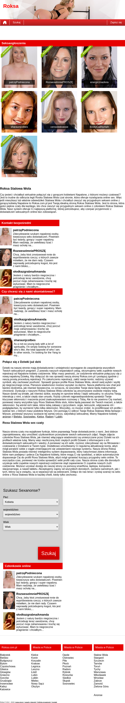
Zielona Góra (101, 686)
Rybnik (66, 672)
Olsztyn (35, 686)
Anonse (98, 695)
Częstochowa (7, 666)
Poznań (67, 666)
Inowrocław (6, 683)
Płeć (5, 497)
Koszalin (36, 660)
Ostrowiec (68, 657)
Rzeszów (68, 675)
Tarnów (98, 663)
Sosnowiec (29, 416)
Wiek (6, 522)
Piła (65, 660)
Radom (49, 416)
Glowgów (5, 672)
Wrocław (98, 678)
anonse (7, 416)
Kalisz (3, 686)
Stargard (98, 657)
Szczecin (99, 660)
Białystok (5, 655)
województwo (10, 509)
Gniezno (5, 675)
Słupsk (66, 680)
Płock (66, 663)
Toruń (97, 666)
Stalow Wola (101, 655)
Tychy (97, 669)
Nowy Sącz (37, 683)
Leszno (35, 669)
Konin (34, 657)
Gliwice (4, 669)
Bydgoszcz (6, 660)
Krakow (35, 663)
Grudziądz (6, 680)
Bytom (3, 663)
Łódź (34, 672)
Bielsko (18, 416)
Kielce (40, 416)
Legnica (35, 666)
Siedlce (67, 678)
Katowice (5, 689)
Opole (66, 655)
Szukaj (16, 22)
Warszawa (100, 672)
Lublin (59, 416)
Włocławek (100, 675)
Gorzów (4, 678)
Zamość (98, 683)
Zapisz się (116, 22)
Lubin (34, 675)
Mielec (35, 680)
